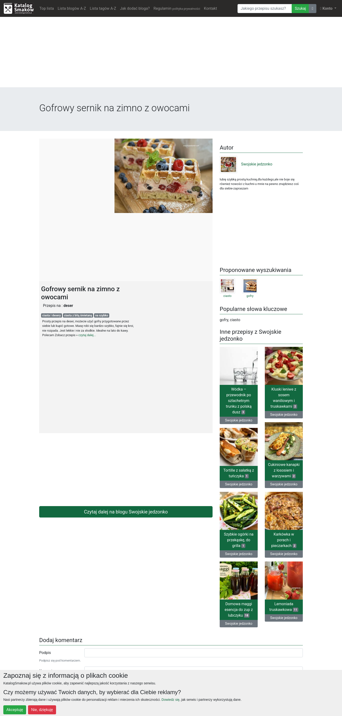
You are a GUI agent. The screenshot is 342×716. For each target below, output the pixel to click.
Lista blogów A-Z (72, 8)
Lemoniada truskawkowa (283, 607)
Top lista (46, 8)
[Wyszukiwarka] (265, 8)
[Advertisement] (171, 54)
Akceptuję (14, 710)
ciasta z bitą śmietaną (78, 315)
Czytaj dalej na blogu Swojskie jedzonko (126, 512)
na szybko (101, 315)
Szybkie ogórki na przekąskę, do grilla (239, 540)
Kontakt (210, 8)
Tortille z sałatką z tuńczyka (238, 473)
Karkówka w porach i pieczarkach (283, 540)
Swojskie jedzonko (246, 164)
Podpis (45, 652)
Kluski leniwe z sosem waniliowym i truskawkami (284, 398)
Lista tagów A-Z (103, 8)
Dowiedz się (170, 699)
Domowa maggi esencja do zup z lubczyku (239, 610)
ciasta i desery (51, 315)
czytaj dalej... (87, 335)
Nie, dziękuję (42, 710)
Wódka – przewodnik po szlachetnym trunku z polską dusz (239, 400)
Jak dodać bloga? (135, 8)
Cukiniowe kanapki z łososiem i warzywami (284, 470)
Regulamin (176, 8)
